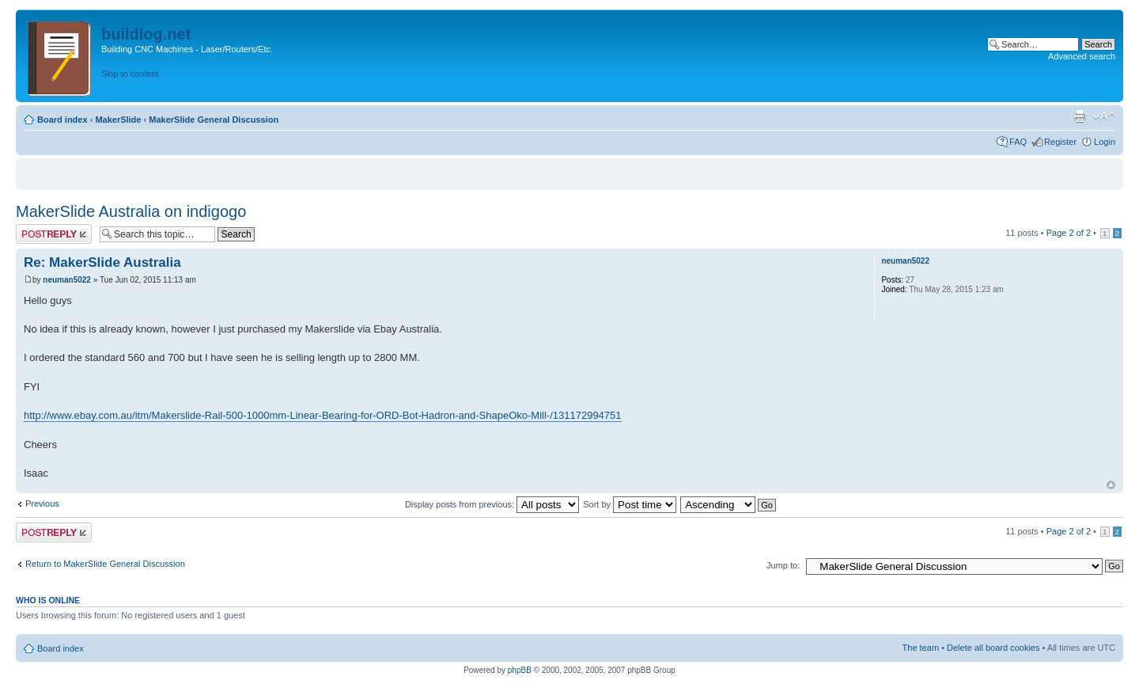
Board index (62, 119)
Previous (42, 503)
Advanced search (1081, 56)
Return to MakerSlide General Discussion (105, 563)
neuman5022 (67, 280)
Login (1104, 141)
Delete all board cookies (993, 647)
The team (920, 647)
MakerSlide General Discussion (213, 119)
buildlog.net (146, 34)
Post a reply (54, 234)
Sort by (629, 504)
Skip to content (130, 73)
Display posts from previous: (492, 504)
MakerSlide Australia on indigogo (131, 211)
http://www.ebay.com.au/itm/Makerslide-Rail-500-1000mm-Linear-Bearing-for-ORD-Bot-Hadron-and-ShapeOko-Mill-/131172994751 (323, 415)
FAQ (1018, 141)
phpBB (520, 670)
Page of (1068, 233)
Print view (1079, 116)
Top (1111, 485)
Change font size (1103, 116)
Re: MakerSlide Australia (102, 262)
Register (1060, 141)
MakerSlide (118, 119)
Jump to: (783, 565)
